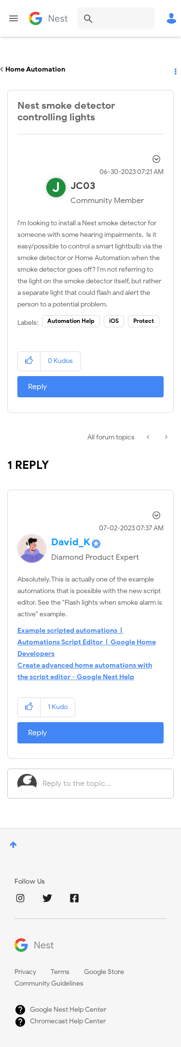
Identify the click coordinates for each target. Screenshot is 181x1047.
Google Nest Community (48, 18)
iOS (114, 320)
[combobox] (115, 18)
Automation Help (71, 320)
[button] (29, 361)
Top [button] (13, 845)
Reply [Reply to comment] (37, 733)
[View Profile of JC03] (82, 186)
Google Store (104, 972)
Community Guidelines (49, 983)
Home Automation (35, 69)
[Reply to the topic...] (103, 783)
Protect (143, 320)
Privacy (25, 972)
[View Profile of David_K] (70, 542)
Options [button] (174, 69)
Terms (60, 972)
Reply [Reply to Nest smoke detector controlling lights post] (37, 387)
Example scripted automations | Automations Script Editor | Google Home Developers (86, 642)
